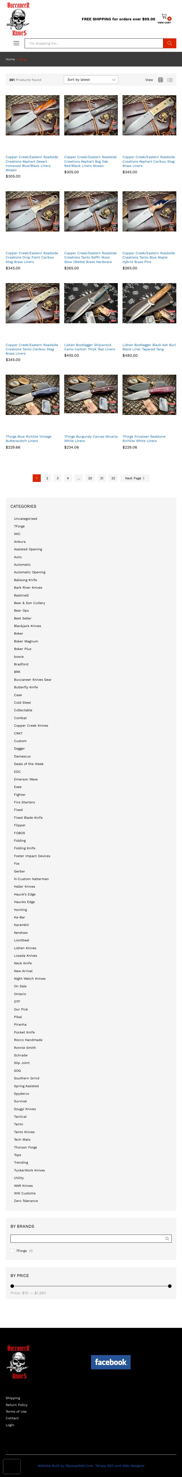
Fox (16, 863)
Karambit (21, 925)
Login (10, 1425)
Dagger (19, 748)
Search (169, 43)
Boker (18, 633)
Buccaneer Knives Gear (33, 679)
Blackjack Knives (27, 626)
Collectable (23, 710)
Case (18, 695)
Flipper (20, 825)
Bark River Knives (28, 587)
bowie (19, 656)
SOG (17, 1070)
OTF (17, 1001)
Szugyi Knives (25, 1109)
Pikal (18, 1017)
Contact (12, 1418)
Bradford (21, 664)
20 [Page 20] (90, 478)
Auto (18, 557)
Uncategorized (25, 519)
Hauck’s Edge (25, 894)
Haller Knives (24, 886)
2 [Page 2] (47, 478)
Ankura (20, 541)
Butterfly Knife (26, 687)
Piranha (20, 1024)
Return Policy (16, 1405)
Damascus (22, 756)
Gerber (19, 871)
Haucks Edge (24, 902)
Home (10, 59)
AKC (17, 534)
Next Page (135, 478)
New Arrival (23, 971)
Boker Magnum (26, 641)
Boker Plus (22, 649)
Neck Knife (23, 963)
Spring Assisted (26, 1086)
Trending (21, 1162)
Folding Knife (24, 848)
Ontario (20, 994)
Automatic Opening (29, 572)
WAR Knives (23, 1186)
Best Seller (23, 618)
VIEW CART (164, 22)
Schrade (20, 1055)
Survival (20, 1101)
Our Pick (21, 1009)
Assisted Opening (28, 549)
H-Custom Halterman (31, 879)
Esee (18, 787)
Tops (17, 1155)
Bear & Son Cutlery (29, 603)
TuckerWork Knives (29, 1170)
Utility (19, 1178)
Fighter (20, 794)
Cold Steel (22, 702)
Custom (20, 741)
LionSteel (21, 940)
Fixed (18, 810)
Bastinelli (21, 595)
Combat (20, 718)
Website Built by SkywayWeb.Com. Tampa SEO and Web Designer (91, 1466)
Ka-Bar (19, 917)
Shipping (13, 1398)
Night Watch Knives (30, 978)
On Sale (20, 986)
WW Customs (25, 1193)
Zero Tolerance (26, 1201)
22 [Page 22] (113, 478)
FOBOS (19, 833)
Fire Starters (24, 802)
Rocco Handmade (28, 1040)
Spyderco (21, 1093)
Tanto (18, 1124)
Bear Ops (21, 610)
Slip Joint (22, 1063)
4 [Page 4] (68, 478)
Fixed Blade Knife (28, 817)
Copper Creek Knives (31, 725)
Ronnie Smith (25, 1048)
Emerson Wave (26, 779)
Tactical (20, 1116)
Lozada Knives (25, 955)
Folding (20, 840)
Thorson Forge (25, 1147)
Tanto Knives (24, 1132)
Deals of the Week (29, 764)
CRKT (18, 733)
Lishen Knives (25, 948)
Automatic (22, 564)
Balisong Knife (25, 580)
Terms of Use (16, 1411)
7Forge (19, 526)
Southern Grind (26, 1078)
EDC (17, 772)
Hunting (20, 910)
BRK (17, 672)
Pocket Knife (24, 1032)
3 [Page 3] (58, 478)
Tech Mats (22, 1139)
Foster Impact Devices (32, 856)
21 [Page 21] (101, 478)
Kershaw (21, 932)
